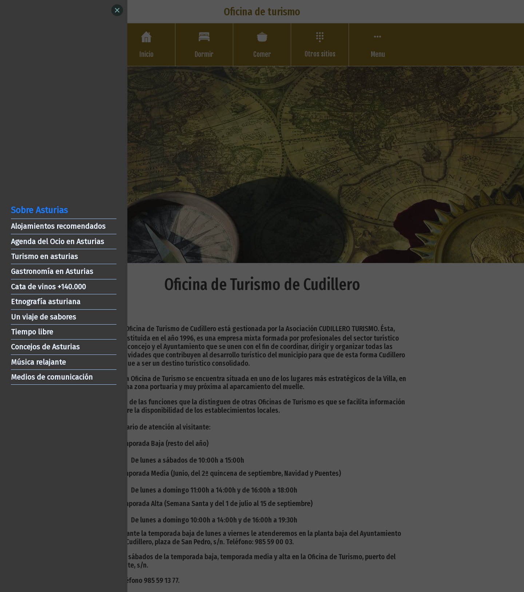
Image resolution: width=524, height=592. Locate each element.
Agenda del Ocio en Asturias (57, 241)
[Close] (117, 10)
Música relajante (38, 362)
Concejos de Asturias (45, 346)
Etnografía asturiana (45, 301)
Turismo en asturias (44, 256)
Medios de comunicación (52, 377)
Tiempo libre (32, 332)
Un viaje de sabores (43, 317)
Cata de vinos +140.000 (48, 286)
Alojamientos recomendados (58, 226)
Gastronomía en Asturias (52, 271)
